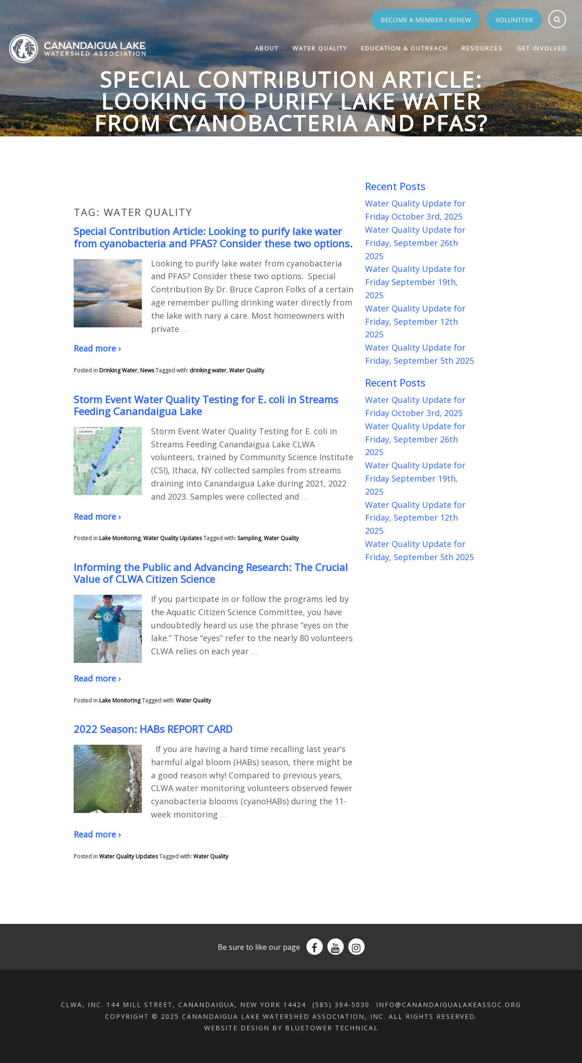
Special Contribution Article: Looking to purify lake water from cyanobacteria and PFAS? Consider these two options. (213, 237)
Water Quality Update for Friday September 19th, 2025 (415, 282)
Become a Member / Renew (426, 19)
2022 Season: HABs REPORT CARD (153, 729)
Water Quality (319, 48)
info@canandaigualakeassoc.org (448, 1004)
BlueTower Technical (331, 1027)
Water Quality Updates (172, 538)
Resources (482, 48)
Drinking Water (118, 370)
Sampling (249, 538)
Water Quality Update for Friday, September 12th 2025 (415, 321)
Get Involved (542, 48)
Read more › (97, 348)
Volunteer (514, 19)
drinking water (208, 370)
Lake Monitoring (119, 538)
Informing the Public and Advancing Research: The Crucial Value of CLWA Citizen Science (211, 573)
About (267, 48)
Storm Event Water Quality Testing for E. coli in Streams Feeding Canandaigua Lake (206, 405)
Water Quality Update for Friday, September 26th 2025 (415, 242)
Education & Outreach (404, 48)
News (147, 370)
